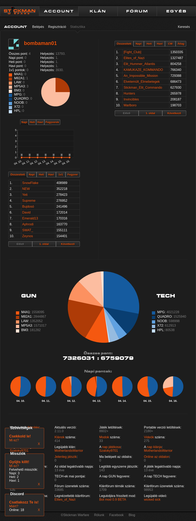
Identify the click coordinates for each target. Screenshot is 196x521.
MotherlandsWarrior (69, 450)
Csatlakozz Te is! (24, 502)
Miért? (13, 506)
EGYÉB (176, 11)
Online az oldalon (156, 456)
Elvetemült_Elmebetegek (142, 81)
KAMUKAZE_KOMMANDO (143, 70)
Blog (132, 515)
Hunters (129, 93)
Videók (149, 437)
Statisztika (77, 27)
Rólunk (99, 515)
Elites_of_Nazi (134, 58)
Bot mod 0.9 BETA (112, 499)
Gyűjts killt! (19, 462)
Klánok (60, 437)
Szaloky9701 (19, 450)
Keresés (184, 27)
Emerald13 (30, 218)
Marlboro (130, 105)
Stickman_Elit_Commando (143, 87)
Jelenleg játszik (66, 456)
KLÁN (98, 11)
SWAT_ (27, 230)
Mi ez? (14, 466)
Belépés (38, 27)
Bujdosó (28, 206)
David (26, 212)
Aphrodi (27, 224)
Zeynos (27, 236)
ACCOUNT (59, 11)
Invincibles (131, 99)
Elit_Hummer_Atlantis (139, 64)
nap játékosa (111, 447)
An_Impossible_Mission (141, 75)
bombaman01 (40, 43)
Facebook (116, 515)
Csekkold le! (20, 436)
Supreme (29, 200)
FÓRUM (137, 11)
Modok (104, 437)
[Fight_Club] (132, 52)
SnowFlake (30, 183)
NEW (26, 189)
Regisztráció (57, 27)
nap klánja (154, 447)
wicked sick (152, 499)
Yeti (25, 194)
